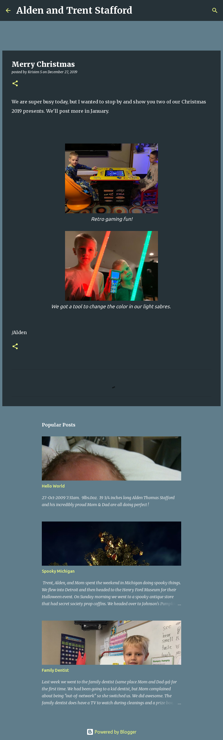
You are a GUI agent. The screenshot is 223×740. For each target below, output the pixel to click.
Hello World (53, 486)
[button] (15, 84)
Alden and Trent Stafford (74, 10)
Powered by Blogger (111, 731)
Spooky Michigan (58, 571)
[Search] (140, 10)
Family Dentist (55, 670)
